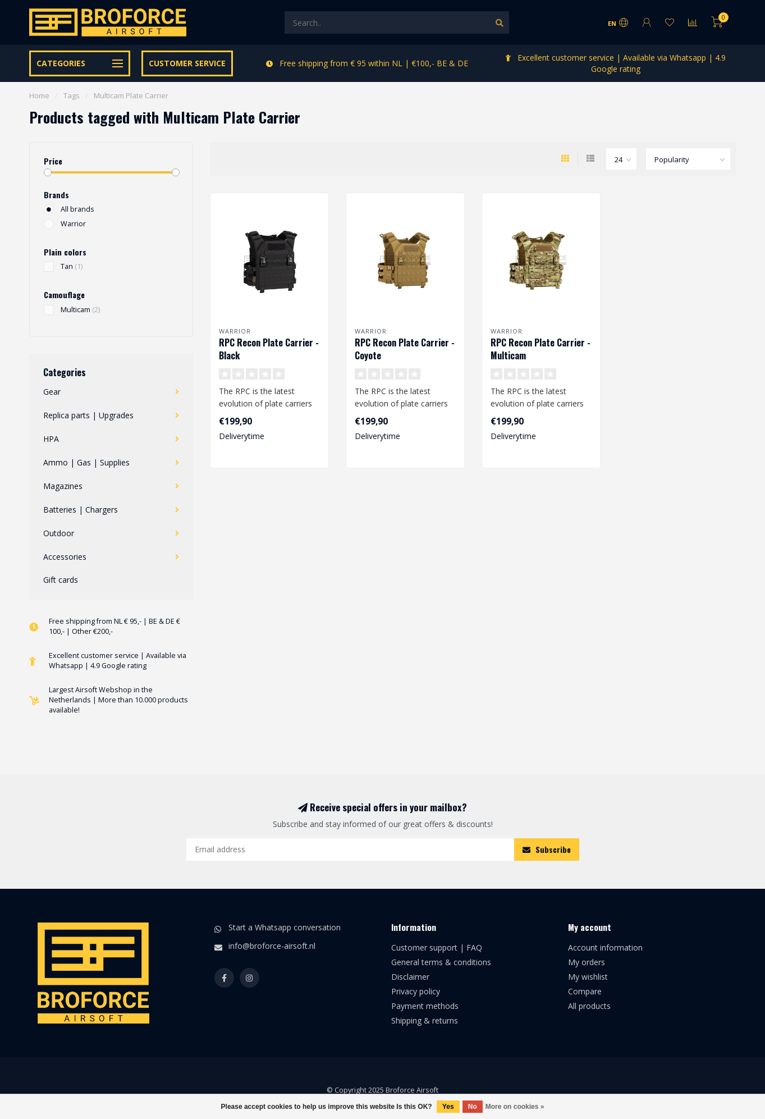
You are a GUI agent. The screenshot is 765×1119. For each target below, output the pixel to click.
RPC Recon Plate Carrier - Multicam (540, 349)
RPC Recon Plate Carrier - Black (269, 349)
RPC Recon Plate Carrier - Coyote (405, 349)
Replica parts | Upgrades (88, 415)
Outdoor (58, 533)
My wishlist (588, 976)
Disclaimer (410, 976)
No (472, 1107)
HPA (51, 438)
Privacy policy (415, 991)
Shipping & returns (424, 1020)
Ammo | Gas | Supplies (86, 462)
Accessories (64, 556)
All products (589, 1006)
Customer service (187, 63)
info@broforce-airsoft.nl (271, 945)
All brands (77, 209)
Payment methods (425, 1006)
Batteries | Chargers (80, 509)
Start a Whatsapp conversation (284, 927)
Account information (605, 947)
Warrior (73, 224)
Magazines (63, 486)
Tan (72, 266)
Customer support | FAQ (436, 947)
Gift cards (60, 579)
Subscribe (547, 849)
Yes (448, 1107)
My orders (586, 962)
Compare (585, 991)
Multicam (80, 309)
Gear (52, 391)
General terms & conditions (441, 962)
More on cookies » (514, 1107)
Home (39, 95)
